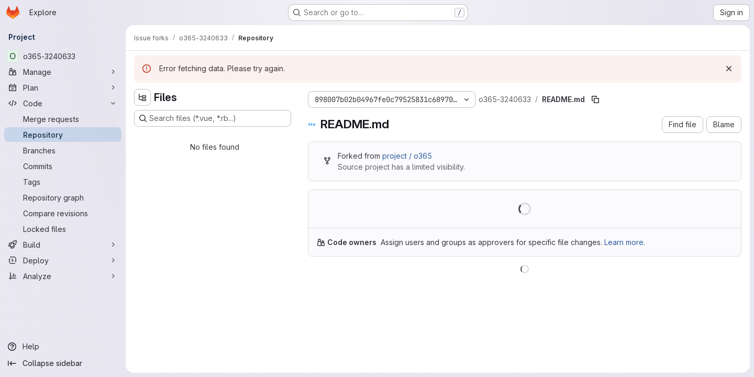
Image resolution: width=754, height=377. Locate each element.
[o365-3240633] (62, 56)
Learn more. (624, 242)
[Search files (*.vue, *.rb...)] (212, 118)
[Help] (62, 346)
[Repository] (62, 134)
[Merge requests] (62, 119)
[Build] (62, 244)
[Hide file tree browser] (142, 97)
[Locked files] (62, 228)
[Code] (62, 103)
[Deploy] (62, 260)
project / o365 (407, 155)
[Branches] (62, 150)
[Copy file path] (595, 99)
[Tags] (62, 181)
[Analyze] (62, 276)
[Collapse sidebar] (62, 363)
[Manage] (62, 71)
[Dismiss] (729, 68)
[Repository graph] (62, 197)
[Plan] (62, 87)
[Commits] (62, 166)
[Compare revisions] (62, 213)
